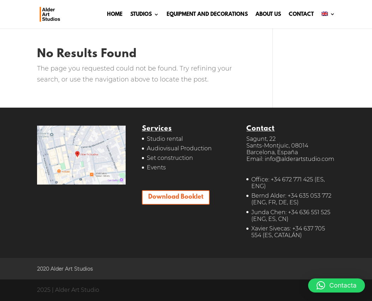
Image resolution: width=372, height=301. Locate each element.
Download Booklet (175, 197)
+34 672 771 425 (292, 179)
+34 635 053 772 (309, 195)
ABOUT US (268, 15)
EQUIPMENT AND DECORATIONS (207, 15)
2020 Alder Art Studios (65, 269)
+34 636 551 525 (309, 212)
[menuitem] (328, 20)
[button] (336, 285)
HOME (114, 15)
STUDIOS (141, 15)
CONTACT (301, 15)
